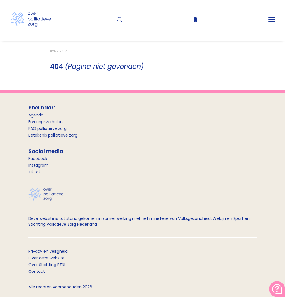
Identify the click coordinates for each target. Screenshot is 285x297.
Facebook (37, 158)
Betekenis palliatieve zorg (52, 135)
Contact (36, 271)
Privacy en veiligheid (48, 251)
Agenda (35, 115)
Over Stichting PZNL (47, 264)
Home (54, 51)
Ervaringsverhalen (45, 122)
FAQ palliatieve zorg (47, 128)
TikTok (34, 172)
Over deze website (46, 258)
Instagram (38, 165)
